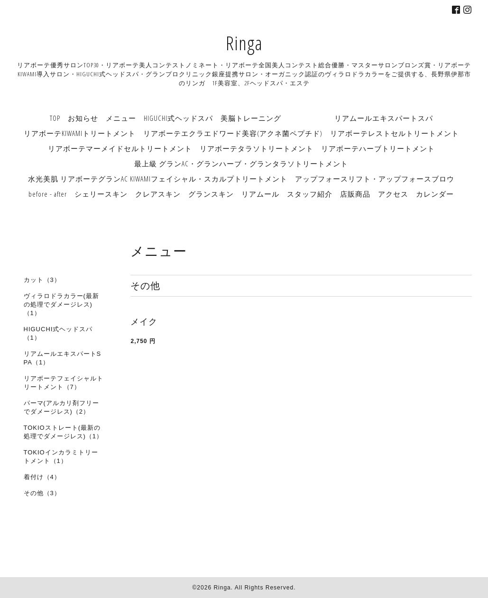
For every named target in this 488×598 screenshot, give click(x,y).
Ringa (244, 43)
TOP (55, 118)
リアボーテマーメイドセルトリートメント (120, 148)
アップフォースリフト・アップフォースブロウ (374, 178)
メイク (143, 321)
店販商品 (355, 194)
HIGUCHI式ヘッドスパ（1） (58, 333)
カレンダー (435, 194)
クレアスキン (158, 194)
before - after (47, 194)
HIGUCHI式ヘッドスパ (178, 118)
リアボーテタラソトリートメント (256, 148)
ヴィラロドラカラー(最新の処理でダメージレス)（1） (61, 304)
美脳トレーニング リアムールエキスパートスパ (327, 118)
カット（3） (42, 279)
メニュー (121, 118)
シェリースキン (101, 194)
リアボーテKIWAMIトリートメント (80, 133)
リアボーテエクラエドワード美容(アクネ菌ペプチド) (232, 133)
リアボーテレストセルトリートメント (394, 133)
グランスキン (211, 194)
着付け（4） (42, 476)
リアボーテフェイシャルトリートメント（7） (63, 382)
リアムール (260, 194)
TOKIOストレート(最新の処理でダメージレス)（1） (63, 432)
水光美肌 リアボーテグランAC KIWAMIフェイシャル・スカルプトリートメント (157, 178)
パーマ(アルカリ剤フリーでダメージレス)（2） (61, 407)
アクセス (393, 194)
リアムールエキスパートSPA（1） (62, 358)
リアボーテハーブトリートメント (378, 148)
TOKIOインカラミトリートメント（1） (61, 456)
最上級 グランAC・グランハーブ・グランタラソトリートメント (241, 163)
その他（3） (42, 493)
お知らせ (83, 118)
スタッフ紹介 (309, 194)
